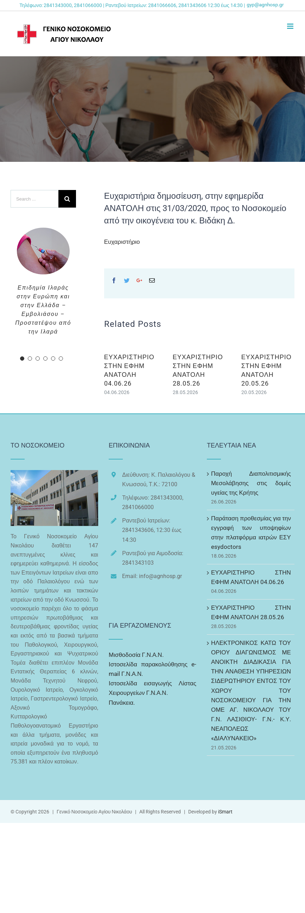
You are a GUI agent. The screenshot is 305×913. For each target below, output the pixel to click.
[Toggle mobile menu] (290, 26)
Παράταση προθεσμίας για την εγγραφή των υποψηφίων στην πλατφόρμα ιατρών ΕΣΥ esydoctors (251, 533)
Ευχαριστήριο (122, 241)
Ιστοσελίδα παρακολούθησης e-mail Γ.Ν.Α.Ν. (152, 669)
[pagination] (22, 358)
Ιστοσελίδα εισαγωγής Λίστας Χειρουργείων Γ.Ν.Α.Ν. (152, 688)
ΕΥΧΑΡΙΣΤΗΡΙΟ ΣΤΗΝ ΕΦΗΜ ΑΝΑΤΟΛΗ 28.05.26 (251, 612)
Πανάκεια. (122, 702)
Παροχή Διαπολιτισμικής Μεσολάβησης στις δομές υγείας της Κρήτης (251, 483)
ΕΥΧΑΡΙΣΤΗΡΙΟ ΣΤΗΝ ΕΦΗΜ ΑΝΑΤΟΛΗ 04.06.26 (251, 577)
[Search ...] (34, 199)
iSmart (225, 811)
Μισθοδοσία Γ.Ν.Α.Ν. (136, 654)
